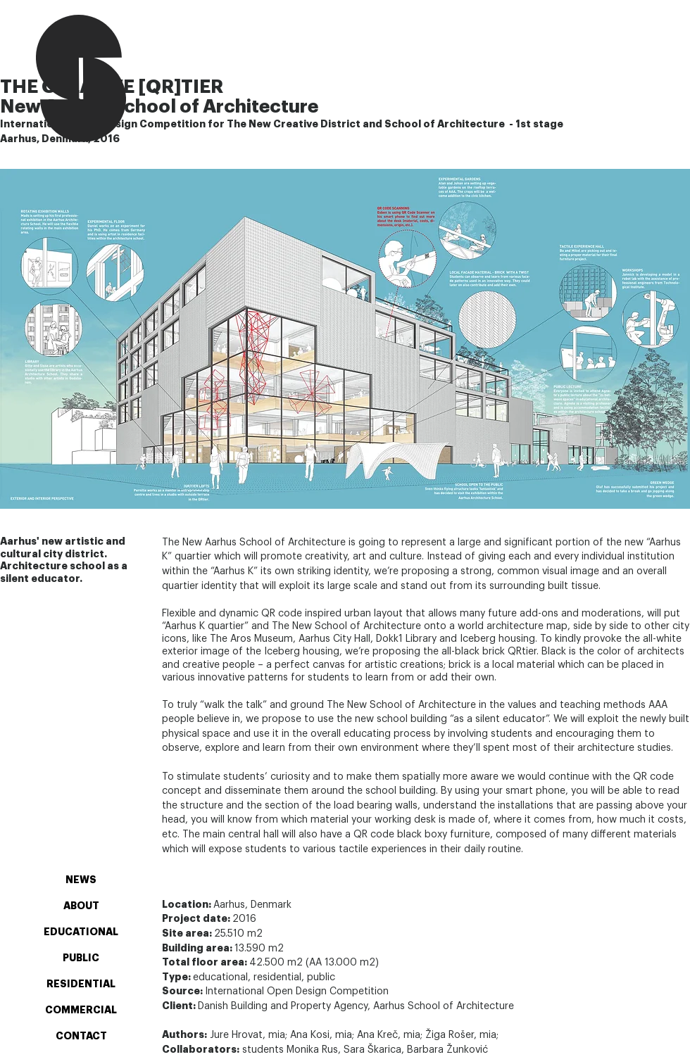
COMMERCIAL (81, 1010)
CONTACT (81, 1036)
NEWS (80, 880)
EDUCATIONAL (81, 932)
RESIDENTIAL (80, 984)
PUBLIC (81, 958)
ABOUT (81, 906)
